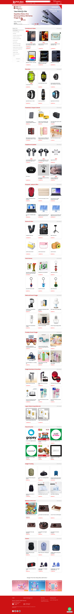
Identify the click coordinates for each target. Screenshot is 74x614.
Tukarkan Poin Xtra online (45, 601)
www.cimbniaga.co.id (27, 598)
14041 (13, 598)
